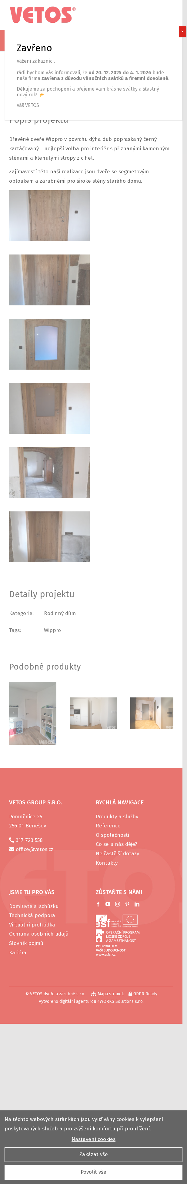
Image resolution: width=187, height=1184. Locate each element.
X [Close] (182, 32)
